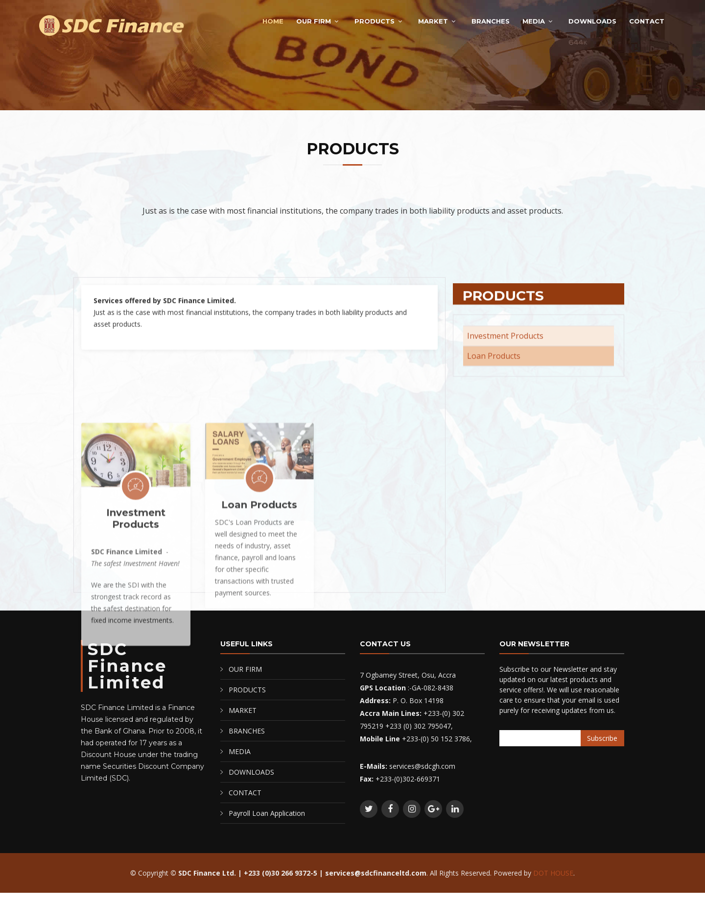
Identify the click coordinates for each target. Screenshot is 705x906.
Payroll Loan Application (267, 813)
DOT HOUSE (553, 873)
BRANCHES (490, 21)
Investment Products (135, 597)
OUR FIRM (313, 21)
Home (272, 21)
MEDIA (533, 21)
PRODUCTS (374, 21)
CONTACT (646, 21)
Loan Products (259, 583)
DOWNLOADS (592, 21)
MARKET (433, 21)
